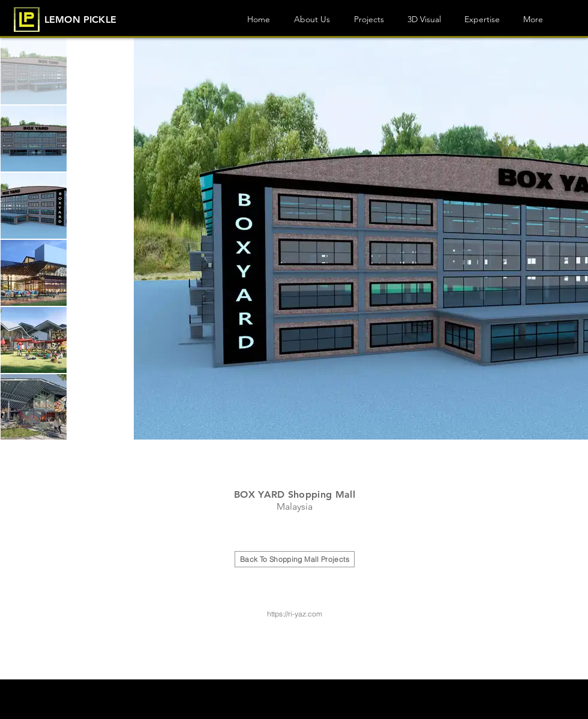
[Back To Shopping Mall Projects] (295, 559)
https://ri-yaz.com (294, 613)
